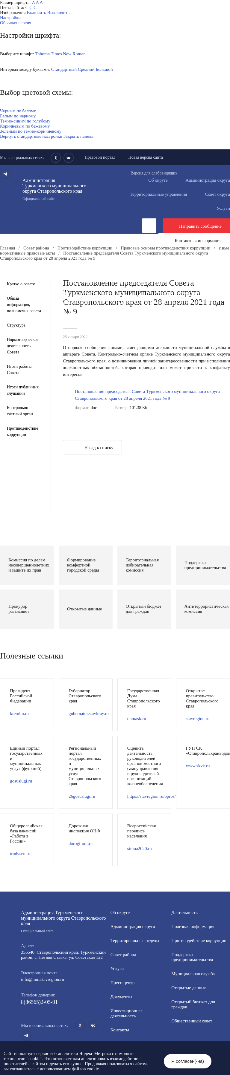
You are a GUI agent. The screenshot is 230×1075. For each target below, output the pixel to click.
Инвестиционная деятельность (164, 266)
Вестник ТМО (130, 297)
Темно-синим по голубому (25, 121)
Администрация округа (133, 926)
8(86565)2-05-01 (39, 1002)
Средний (86, 69)
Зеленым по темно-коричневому (30, 131)
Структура (16, 325)
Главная (7, 248)
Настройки (10, 17)
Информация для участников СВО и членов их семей (61, 277)
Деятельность (58, 266)
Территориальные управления (158, 194)
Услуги (117, 968)
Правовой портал (100, 157)
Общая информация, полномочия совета (24, 304)
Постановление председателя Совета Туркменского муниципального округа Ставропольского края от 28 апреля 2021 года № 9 (147, 395)
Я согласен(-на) (187, 1061)
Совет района (36, 248)
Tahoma (42, 53)
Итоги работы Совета (19, 369)
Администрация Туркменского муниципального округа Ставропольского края (57, 189)
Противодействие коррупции (106, 271)
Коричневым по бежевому (25, 126)
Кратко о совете (21, 284)
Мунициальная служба (193, 973)
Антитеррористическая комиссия (177, 292)
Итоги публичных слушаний (23, 390)
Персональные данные (126, 307)
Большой (104, 69)
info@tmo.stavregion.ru (42, 979)
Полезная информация (154, 277)
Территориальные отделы (135, 940)
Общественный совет (112, 287)
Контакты (120, 1029)
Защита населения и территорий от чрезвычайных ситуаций (67, 292)
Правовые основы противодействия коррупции (165, 248)
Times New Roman (68, 53)
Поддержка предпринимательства (192, 957)
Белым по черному (18, 116)
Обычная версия (15, 22)
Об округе (157, 180)
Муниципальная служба (140, 282)
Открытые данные (201, 282)
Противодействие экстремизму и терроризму (53, 297)
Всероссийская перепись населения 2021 (49, 302)
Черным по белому (18, 110)
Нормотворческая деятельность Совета (22, 345)
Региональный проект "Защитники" (44, 312)
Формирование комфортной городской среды (53, 282)
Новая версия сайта (145, 157)
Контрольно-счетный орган (20, 410)
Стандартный (64, 69)
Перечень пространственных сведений (47, 307)
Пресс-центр (12, 266)
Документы (103, 266)
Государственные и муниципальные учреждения (155, 302)
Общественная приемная (34, 271)
